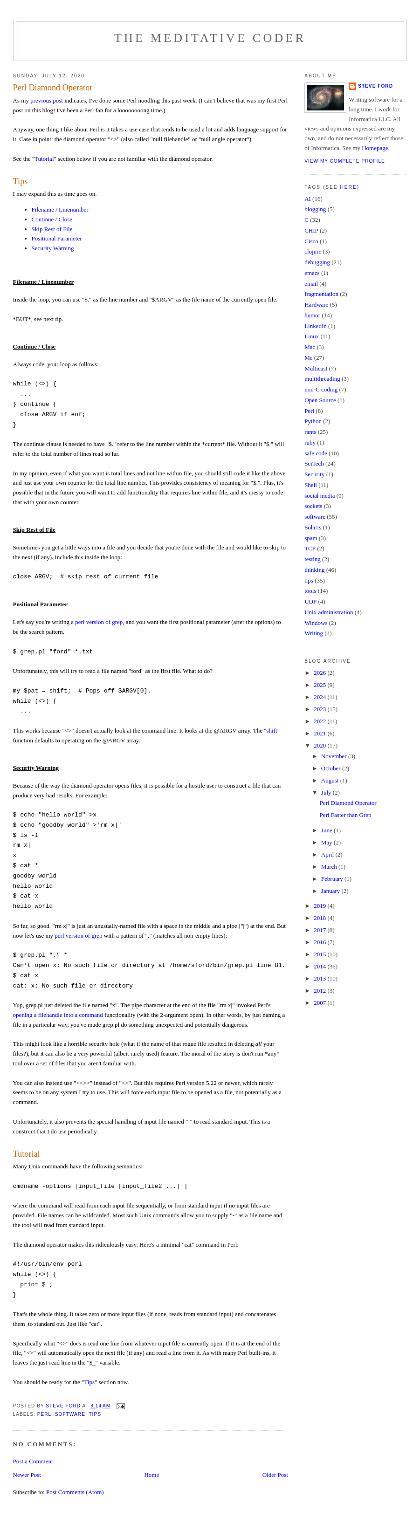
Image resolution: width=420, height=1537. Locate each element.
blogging (315, 209)
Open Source (320, 400)
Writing (313, 633)
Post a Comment (33, 1461)
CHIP (311, 230)
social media (319, 495)
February (332, 878)
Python (313, 421)
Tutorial (44, 158)
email (311, 283)
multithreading (322, 378)
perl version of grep (99, 621)
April (328, 854)
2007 (320, 1002)
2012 (320, 990)
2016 (320, 942)
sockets (313, 505)
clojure (312, 251)
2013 (320, 978)
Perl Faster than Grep (346, 814)
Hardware (316, 304)
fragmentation (321, 293)
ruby (310, 442)
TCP (310, 548)
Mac (309, 346)
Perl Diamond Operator (348, 802)
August (330, 780)
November (334, 756)
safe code (315, 453)
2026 (320, 672)
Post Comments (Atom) (75, 1492)
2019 (320, 905)
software (70, 1414)
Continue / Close (52, 219)
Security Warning (53, 248)
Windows (315, 622)
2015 (320, 954)
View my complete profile (344, 161)
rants (310, 431)
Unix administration (328, 612)
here (348, 187)
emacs (311, 272)
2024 (320, 696)
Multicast (315, 368)
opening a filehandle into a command (58, 1014)
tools (310, 590)
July (327, 792)
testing (312, 559)
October (331, 768)
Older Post (275, 1474)
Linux (311, 336)
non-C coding (320, 389)
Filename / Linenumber (60, 209)
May (327, 842)
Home (151, 1474)
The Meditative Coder (210, 38)
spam (310, 538)
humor (312, 315)
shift (272, 730)
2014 (320, 966)
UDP (310, 601)
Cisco (311, 241)
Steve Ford (375, 86)
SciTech (314, 463)
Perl (44, 1414)
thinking (314, 569)
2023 (320, 709)
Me (308, 357)
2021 (320, 733)
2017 (320, 929)
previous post (46, 100)
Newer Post (27, 1474)
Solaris (312, 527)
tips (95, 1414)
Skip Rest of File (52, 229)
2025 (320, 684)
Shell (310, 484)
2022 (320, 721)
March (329, 866)
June (327, 830)
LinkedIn (315, 325)
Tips (20, 181)
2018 (320, 917)
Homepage (375, 147)
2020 (320, 745)
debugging (317, 262)
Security (314, 474)
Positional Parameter (57, 238)
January (331, 890)
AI (307, 198)
